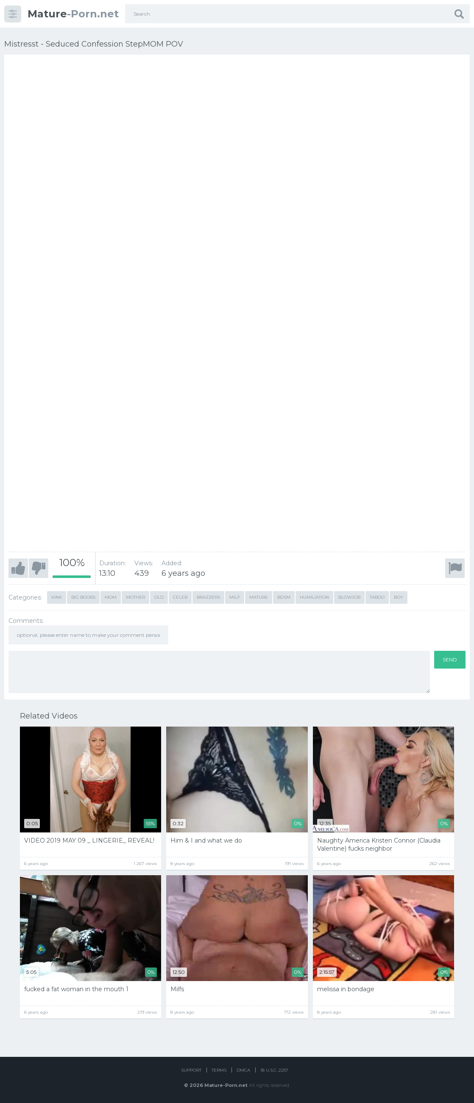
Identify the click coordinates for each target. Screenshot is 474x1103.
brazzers (208, 597)
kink (56, 597)
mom (111, 597)
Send (450, 659)
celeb (180, 597)
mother (135, 597)
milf (234, 597)
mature (258, 597)
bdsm (283, 597)
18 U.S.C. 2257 (274, 1070)
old (159, 597)
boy (398, 597)
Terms (219, 1070)
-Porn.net (73, 14)
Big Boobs (83, 597)
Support (191, 1070)
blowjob (349, 597)
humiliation (314, 597)
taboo (377, 597)
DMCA (243, 1070)
